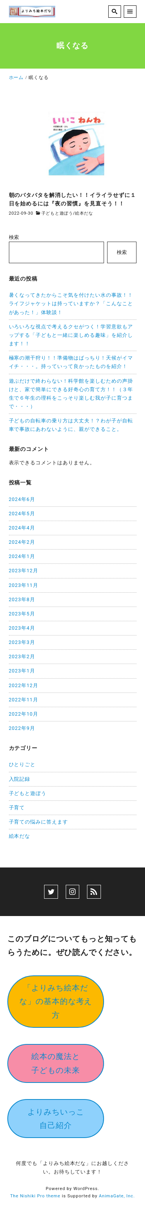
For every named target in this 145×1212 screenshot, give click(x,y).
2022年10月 (23, 714)
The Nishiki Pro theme (35, 1196)
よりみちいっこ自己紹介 (55, 1118)
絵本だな (84, 213)
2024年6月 (22, 499)
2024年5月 (22, 513)
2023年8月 (22, 599)
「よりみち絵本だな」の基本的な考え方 (55, 1001)
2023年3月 (22, 642)
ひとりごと (22, 764)
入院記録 (20, 779)
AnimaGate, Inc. (117, 1196)
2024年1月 (22, 556)
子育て (17, 807)
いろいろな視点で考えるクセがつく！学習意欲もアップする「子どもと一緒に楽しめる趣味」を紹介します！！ (71, 335)
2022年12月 (23, 685)
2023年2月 (22, 656)
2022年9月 (22, 728)
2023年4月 (22, 628)
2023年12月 (23, 570)
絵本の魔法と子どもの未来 (55, 1063)
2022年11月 (23, 700)
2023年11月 (23, 585)
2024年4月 (22, 528)
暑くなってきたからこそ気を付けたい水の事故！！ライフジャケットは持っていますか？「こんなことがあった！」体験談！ (71, 303)
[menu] (130, 11)
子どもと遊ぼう (57, 213)
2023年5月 (22, 614)
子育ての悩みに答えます (38, 822)
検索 (14, 237)
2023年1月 (22, 671)
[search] (114, 11)
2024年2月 (22, 542)
